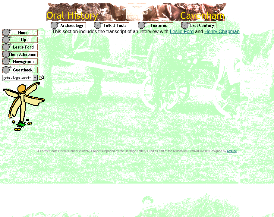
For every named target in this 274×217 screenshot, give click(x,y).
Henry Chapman (222, 31)
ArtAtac (232, 151)
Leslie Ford (182, 31)
